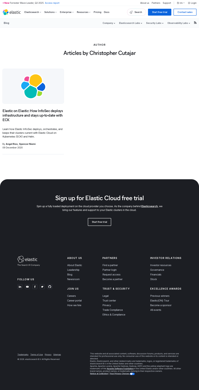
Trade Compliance (112, 309)
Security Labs (153, 23)
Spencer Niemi (27, 144)
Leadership (73, 269)
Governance (157, 269)
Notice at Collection (99, 373)
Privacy (106, 305)
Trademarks (22, 354)
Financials (155, 274)
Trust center (109, 300)
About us (144, 3)
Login (192, 3)
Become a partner (112, 279)
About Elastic (74, 265)
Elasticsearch (149, 206)
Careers (71, 295)
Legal (105, 295)
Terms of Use (36, 354)
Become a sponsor (160, 305)
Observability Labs (177, 23)
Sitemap (57, 354)
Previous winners (159, 295)
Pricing (97, 12)
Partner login (109, 269)
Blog (6, 22)
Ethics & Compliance (113, 314)
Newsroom (73, 279)
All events (155, 309)
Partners (156, 3)
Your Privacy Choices (120, 373)
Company (108, 23)
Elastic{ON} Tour (159, 300)
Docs (106, 12)
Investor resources (160, 265)
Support (167, 3)
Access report (52, 3)
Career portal (74, 300)
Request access (111, 274)
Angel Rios (12, 144)
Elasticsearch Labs (129, 23)
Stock (153, 279)
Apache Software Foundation (120, 368)
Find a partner (110, 265)
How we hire (74, 305)
